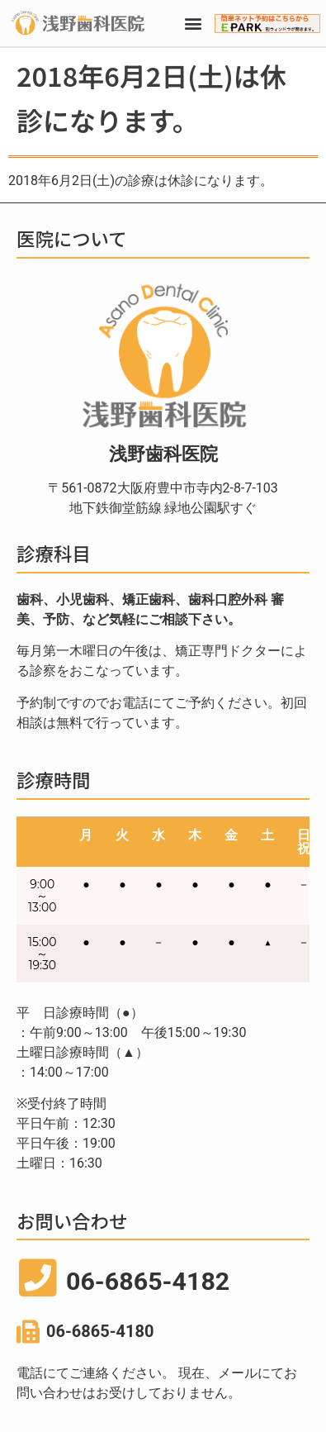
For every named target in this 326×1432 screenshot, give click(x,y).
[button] (192, 23)
